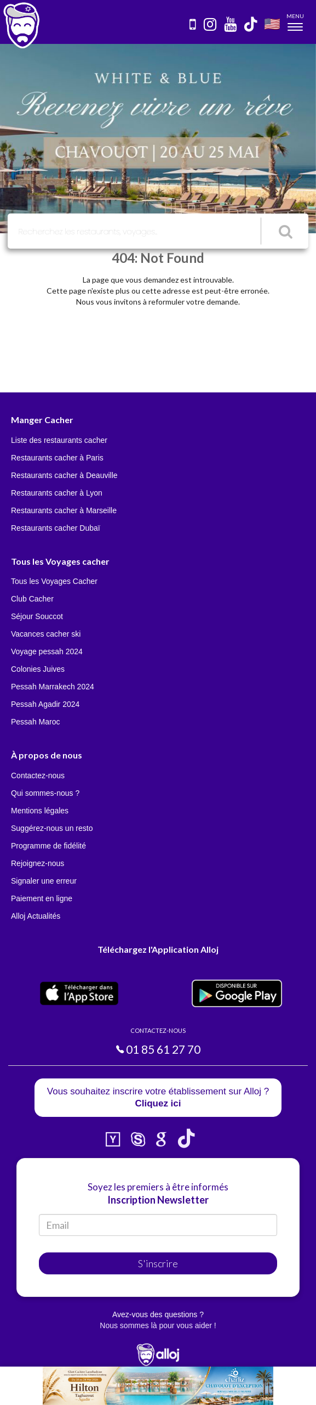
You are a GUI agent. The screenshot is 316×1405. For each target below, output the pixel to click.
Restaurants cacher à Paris (57, 457)
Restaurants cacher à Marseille (64, 510)
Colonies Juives (38, 669)
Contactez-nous (38, 775)
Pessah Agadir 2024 (45, 704)
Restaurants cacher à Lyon (56, 492)
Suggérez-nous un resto (52, 828)
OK (241, 1389)
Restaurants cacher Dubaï (55, 528)
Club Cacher (32, 598)
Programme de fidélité (48, 845)
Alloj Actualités (35, 916)
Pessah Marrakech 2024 (52, 686)
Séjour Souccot (37, 616)
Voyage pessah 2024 (47, 651)
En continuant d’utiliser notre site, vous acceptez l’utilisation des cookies (117, 1388)
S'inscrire (158, 1263)
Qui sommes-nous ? (45, 793)
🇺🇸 (272, 23)
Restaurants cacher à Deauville (64, 475)
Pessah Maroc (35, 721)
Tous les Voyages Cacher (54, 581)
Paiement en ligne (41, 898)
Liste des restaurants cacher (59, 440)
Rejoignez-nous (37, 863)
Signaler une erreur (44, 880)
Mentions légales (39, 810)
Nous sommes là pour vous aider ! (158, 1325)
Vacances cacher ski (46, 634)
